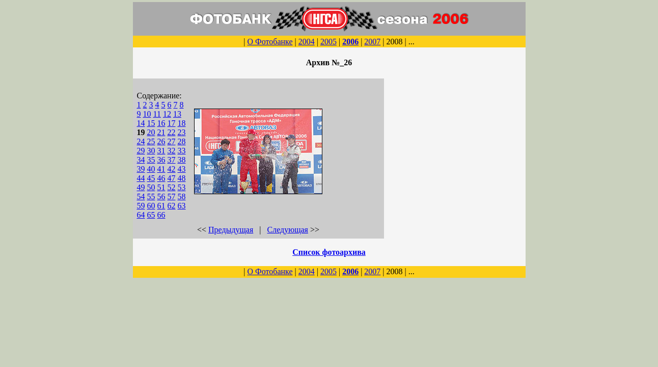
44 (141, 178)
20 (151, 132)
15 (151, 123)
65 (151, 215)
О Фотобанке (269, 41)
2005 (328, 41)
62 (172, 205)
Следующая (287, 229)
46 (161, 178)
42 (172, 169)
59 (141, 205)
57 (172, 196)
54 (141, 196)
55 (151, 196)
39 (141, 169)
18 (182, 123)
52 (172, 187)
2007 (372, 41)
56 (161, 196)
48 (182, 178)
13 (177, 114)
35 (151, 159)
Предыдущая (230, 229)
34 (141, 159)
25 (151, 141)
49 (141, 187)
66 (161, 215)
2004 (306, 41)
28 (182, 141)
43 (182, 169)
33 (182, 150)
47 (172, 178)
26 (161, 141)
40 (151, 169)
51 (161, 187)
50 (151, 187)
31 (161, 150)
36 (161, 159)
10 (147, 114)
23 (182, 132)
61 (161, 205)
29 (141, 150)
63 (182, 205)
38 (182, 159)
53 (182, 187)
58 (182, 196)
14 (141, 123)
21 (161, 132)
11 (157, 114)
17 (172, 123)
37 (172, 159)
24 (141, 141)
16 (161, 123)
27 (172, 141)
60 (151, 205)
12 (167, 114)
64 (141, 215)
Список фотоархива (329, 252)
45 (151, 178)
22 (172, 132)
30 (151, 150)
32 (172, 150)
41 (161, 169)
